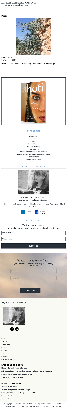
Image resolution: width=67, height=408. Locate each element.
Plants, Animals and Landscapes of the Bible (33, 154)
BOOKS (4, 350)
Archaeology (33, 136)
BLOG (3, 347)
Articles (33, 139)
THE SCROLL (6, 344)
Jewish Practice (33, 149)
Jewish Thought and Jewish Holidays (33, 151)
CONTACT (5, 356)
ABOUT (4, 353)
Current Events (33, 144)
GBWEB (59, 404)
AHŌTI (4, 341)
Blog (33, 141)
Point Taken (6, 57)
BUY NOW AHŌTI (8, 359)
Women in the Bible (33, 159)
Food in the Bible (33, 146)
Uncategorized (33, 157)
